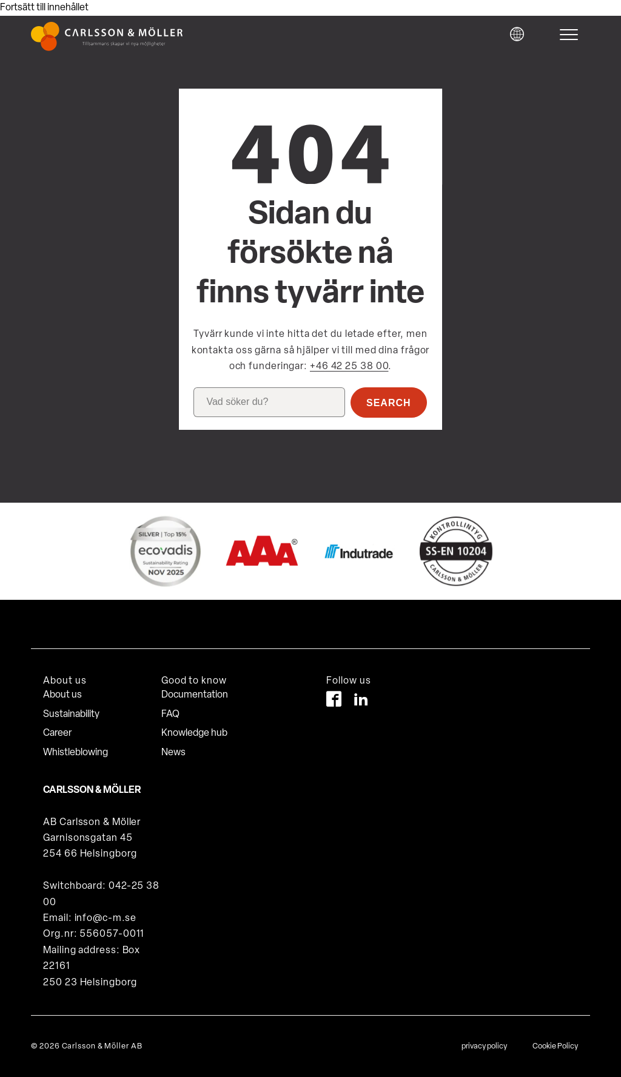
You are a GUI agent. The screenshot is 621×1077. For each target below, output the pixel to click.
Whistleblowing (75, 753)
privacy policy (484, 1046)
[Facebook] (333, 701)
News (173, 753)
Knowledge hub (194, 733)
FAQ (170, 714)
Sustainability (71, 714)
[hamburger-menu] (572, 34)
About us (62, 695)
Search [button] (388, 403)
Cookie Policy (555, 1046)
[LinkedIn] (361, 701)
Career (57, 733)
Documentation (194, 695)
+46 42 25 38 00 (349, 367)
